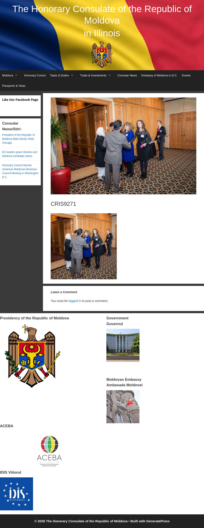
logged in (75, 301)
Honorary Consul (35, 75)
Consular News (127, 75)
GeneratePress (158, 521)
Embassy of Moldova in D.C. (159, 75)
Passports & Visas (13, 85)
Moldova (12, 75)
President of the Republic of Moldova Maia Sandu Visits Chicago (18, 138)
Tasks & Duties (64, 75)
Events (186, 75)
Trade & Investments (97, 75)
